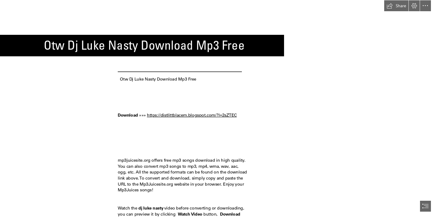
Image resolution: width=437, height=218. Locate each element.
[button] (396, 5)
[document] (218, 109)
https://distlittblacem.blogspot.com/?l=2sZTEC (192, 114)
